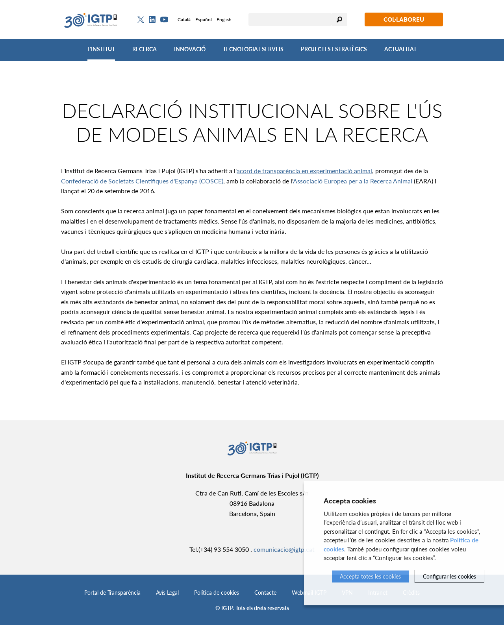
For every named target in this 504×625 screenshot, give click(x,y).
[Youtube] (164, 19)
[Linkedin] (152, 19)
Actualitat (400, 49)
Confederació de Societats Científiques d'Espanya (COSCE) (142, 181)
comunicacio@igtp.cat (284, 549)
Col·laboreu (404, 19)
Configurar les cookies (449, 576)
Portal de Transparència (112, 592)
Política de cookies (216, 592)
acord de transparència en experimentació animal (304, 170)
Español (203, 19)
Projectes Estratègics (334, 49)
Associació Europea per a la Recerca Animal (352, 181)
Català (184, 19)
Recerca (144, 49)
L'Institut (101, 49)
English (224, 19)
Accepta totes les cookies (370, 576)
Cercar (339, 19)
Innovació (190, 49)
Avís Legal (167, 592)
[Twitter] (140, 19)
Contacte (265, 592)
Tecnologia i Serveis (253, 49)
